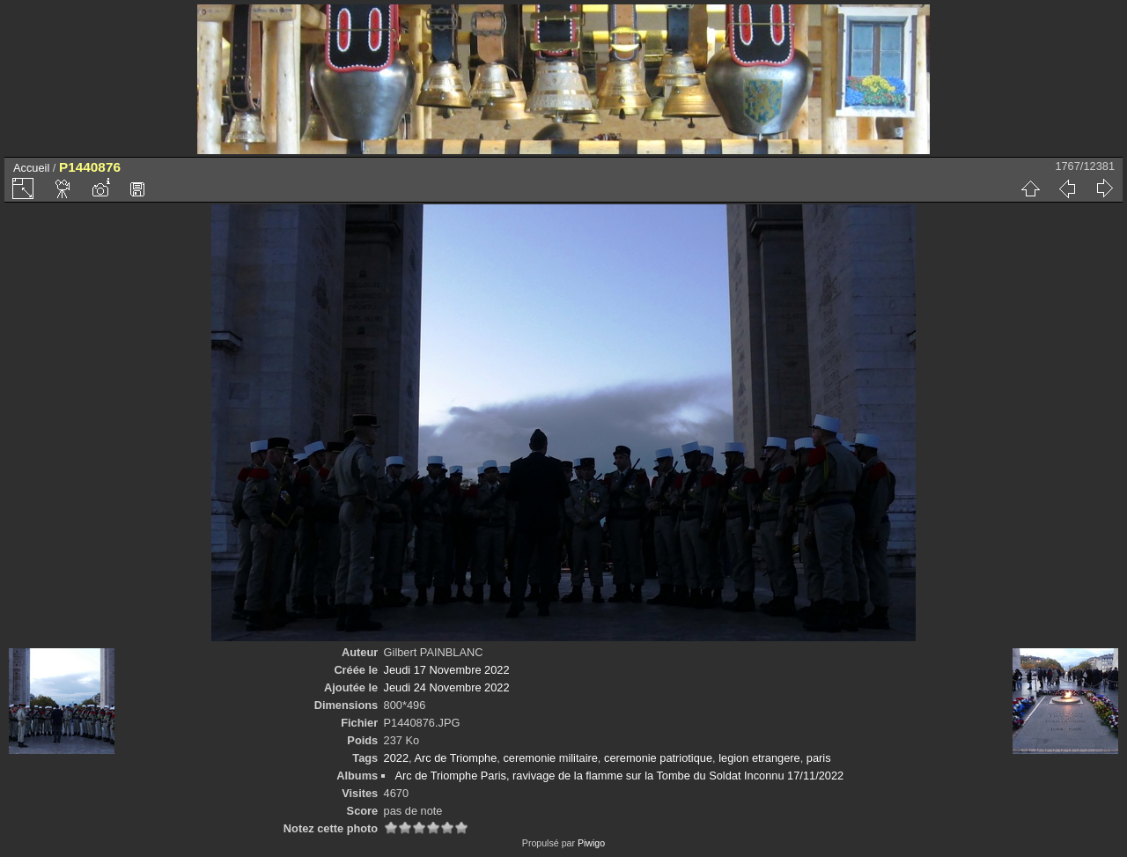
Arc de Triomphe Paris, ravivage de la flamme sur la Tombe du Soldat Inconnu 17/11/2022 (618, 775)
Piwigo (591, 843)
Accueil (31, 167)
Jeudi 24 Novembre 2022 (447, 687)
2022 (396, 758)
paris (819, 758)
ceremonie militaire (550, 758)
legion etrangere (759, 758)
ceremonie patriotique (658, 758)
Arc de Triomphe (455, 758)
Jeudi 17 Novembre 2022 (447, 669)
